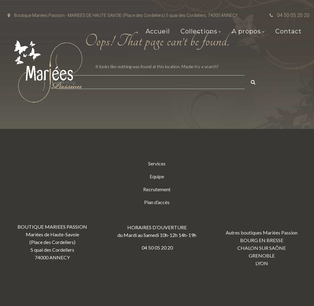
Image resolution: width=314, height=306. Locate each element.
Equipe (157, 176)
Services (157, 163)
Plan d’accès (157, 202)
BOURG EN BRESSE (261, 240)
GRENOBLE (262, 255)
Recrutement (156, 189)
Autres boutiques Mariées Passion (261, 232)
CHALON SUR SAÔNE (261, 248)
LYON (261, 263)
